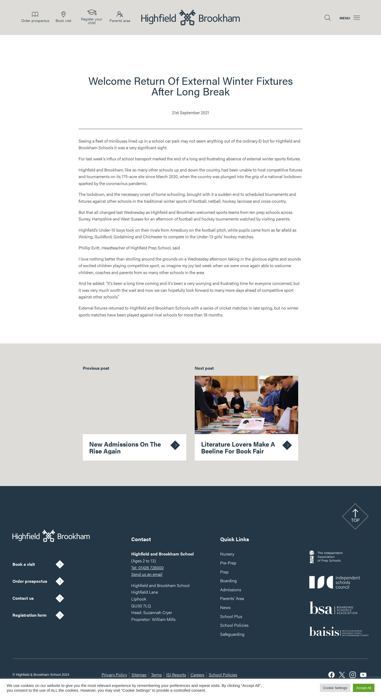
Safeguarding (232, 634)
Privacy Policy (114, 675)
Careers (197, 675)
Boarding (228, 580)
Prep (224, 572)
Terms (156, 675)
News (225, 607)
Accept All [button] (363, 688)
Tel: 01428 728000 (147, 567)
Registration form (29, 615)
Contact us (23, 598)
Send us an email (146, 574)
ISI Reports (176, 675)
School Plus (231, 616)
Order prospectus (29, 581)
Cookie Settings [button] (335, 688)
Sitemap (139, 675)
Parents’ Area (232, 598)
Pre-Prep (228, 563)
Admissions (230, 589)
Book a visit (23, 564)
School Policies (234, 625)
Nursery (227, 554)
